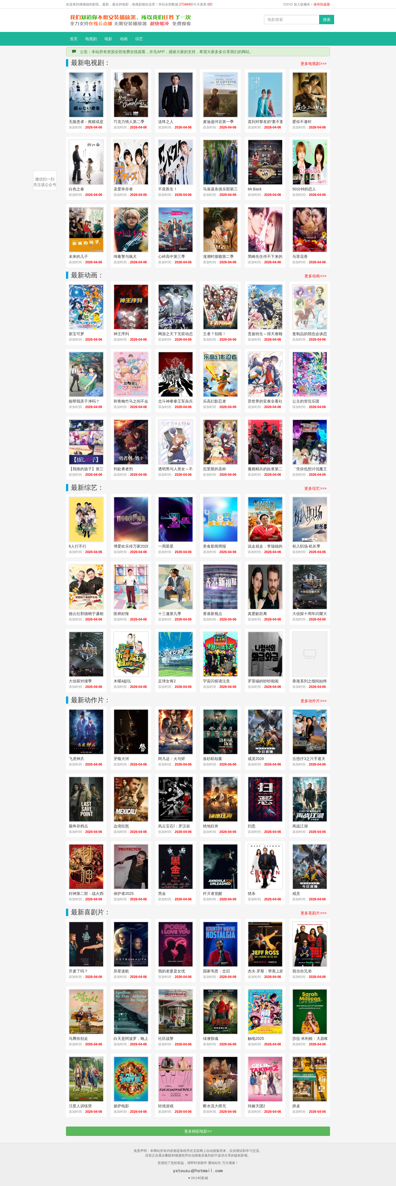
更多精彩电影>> (198, 1131)
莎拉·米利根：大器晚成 (312, 1038)
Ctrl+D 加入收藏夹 (296, 4)
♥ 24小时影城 (198, 1178)
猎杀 (251, 893)
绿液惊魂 (210, 1038)
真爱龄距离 (257, 613)
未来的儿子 (78, 256)
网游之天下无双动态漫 (177, 334)
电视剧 (91, 39)
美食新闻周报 (214, 546)
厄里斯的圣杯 (214, 469)
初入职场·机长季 (306, 546)
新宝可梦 (76, 334)
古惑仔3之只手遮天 (308, 758)
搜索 (327, 19)
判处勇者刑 (123, 469)
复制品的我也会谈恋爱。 (313, 334)
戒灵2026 (256, 758)
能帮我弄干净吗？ (84, 401)
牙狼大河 (121, 758)
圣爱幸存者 (123, 189)
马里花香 (300, 256)
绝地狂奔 (210, 826)
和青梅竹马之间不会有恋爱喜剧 (137, 401)
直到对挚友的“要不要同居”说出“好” (271, 121)
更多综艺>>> (315, 488)
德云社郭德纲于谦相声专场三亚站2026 (92, 613)
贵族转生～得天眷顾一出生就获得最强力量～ (271, 334)
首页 (74, 39)
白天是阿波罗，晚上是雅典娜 (137, 1038)
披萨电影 (121, 1106)
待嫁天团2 (256, 1106)
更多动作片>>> (314, 701)
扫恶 (251, 826)
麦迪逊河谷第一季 (218, 121)
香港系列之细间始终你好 (313, 681)
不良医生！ (167, 189)
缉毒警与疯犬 (125, 256)
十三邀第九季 (169, 613)
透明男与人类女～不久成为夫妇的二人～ (181, 469)
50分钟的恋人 (304, 189)
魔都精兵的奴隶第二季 (267, 469)
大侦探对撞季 (80, 681)
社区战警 (166, 1038)
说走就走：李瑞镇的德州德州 (271, 546)
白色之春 (76, 189)
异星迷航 (121, 971)
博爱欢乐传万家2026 (131, 546)
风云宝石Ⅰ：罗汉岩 (174, 826)
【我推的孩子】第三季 (88, 469)
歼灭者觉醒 (212, 893)
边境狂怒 (121, 826)
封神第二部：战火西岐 (88, 893)
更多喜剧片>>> (314, 913)
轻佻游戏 (166, 1106)
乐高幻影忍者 (214, 401)
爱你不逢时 (302, 121)
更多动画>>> (315, 276)
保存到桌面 (322, 4)
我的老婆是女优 (171, 971)
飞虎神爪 (76, 758)
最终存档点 (78, 826)
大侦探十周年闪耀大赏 (311, 613)
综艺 (139, 39)
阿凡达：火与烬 (171, 758)
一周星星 (166, 546)
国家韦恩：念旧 (216, 971)
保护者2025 (124, 893)
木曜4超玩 (122, 681)
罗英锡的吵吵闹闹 (263, 681)
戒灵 (296, 893)
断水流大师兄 (214, 1106)
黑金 (162, 893)
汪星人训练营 (80, 1106)
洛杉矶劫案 (212, 758)
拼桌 (296, 1106)
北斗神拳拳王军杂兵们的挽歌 (181, 401)
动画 (124, 39)
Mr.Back (255, 189)
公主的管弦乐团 (305, 401)
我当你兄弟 (302, 971)
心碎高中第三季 (171, 256)
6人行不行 (77, 546)
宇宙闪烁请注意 (216, 681)
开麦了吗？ (78, 971)
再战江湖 (300, 826)
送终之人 (166, 121)
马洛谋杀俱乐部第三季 (222, 189)
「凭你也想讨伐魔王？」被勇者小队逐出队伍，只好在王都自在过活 (315, 469)
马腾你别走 (78, 1038)
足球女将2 (167, 681)
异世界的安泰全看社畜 (267, 401)
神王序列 (121, 334)
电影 (108, 39)
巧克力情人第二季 (129, 121)
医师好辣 (121, 613)
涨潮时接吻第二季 (218, 256)
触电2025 (256, 1038)
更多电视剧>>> (314, 63)
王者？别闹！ (214, 334)
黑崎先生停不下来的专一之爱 (271, 256)
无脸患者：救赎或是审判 (90, 121)
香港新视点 (212, 613)
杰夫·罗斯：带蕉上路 (266, 971)
